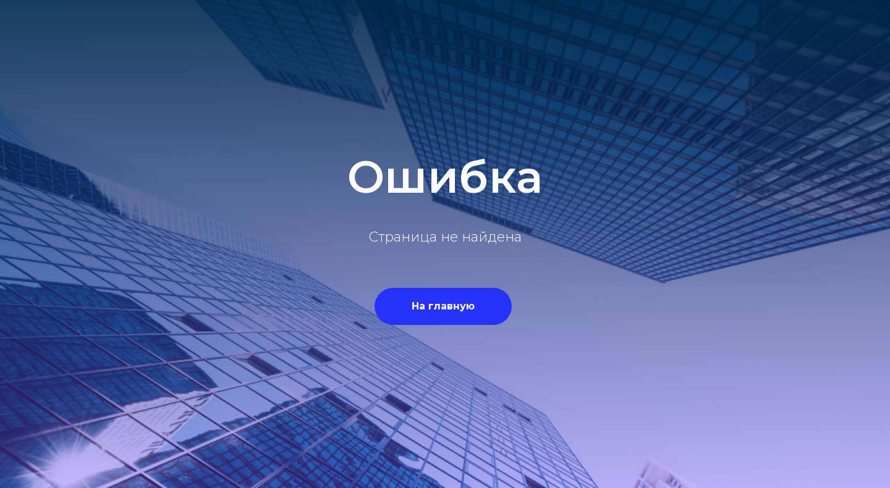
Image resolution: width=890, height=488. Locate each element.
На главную (443, 306)
